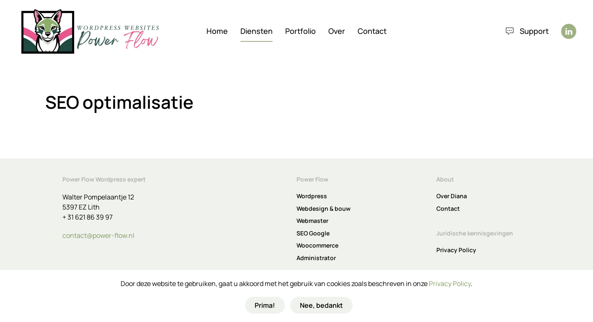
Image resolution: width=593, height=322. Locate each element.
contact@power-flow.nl (98, 235)
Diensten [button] (256, 31)
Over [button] (336, 31)
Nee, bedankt (321, 305)
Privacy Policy (450, 283)
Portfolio (300, 31)
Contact (372, 31)
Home (217, 31)
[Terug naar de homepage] (90, 31)
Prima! (265, 305)
